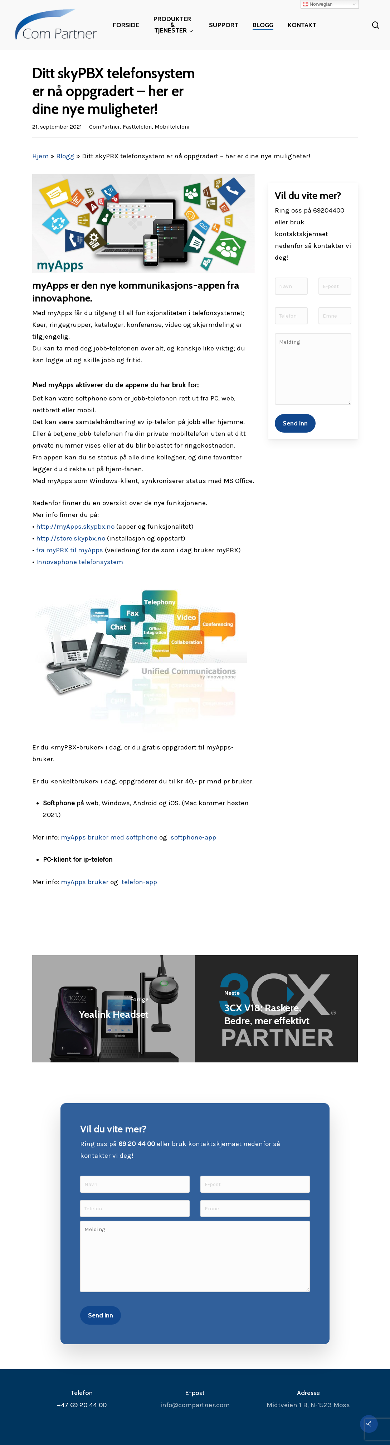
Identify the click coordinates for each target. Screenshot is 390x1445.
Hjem (40, 156)
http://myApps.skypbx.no (75, 526)
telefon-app (139, 882)
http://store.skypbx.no (70, 538)
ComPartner (104, 126)
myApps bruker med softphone (109, 837)
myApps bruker (84, 882)
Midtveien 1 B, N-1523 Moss (308, 1405)
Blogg (65, 156)
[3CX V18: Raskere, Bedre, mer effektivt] (276, 1008)
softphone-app (193, 837)
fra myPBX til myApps (69, 550)
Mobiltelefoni (172, 126)
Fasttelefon (137, 126)
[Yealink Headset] (113, 1008)
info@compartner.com (195, 1405)
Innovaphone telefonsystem (79, 562)
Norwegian (317, 4)
